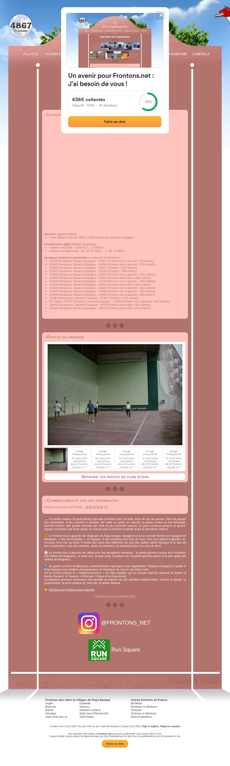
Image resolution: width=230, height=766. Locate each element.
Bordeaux (136, 703)
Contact (200, 54)
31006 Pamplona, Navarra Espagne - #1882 (77, 288)
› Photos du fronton (64, 337)
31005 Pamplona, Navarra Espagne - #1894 (77, 294)
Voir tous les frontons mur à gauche (72, 589)
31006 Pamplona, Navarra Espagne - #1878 (77, 274)
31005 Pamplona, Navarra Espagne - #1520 (77, 271)
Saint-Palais (87, 716)
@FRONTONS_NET (115, 623)
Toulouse (136, 710)
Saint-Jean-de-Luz (56, 716)
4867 (21, 25)
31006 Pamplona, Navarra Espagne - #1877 (77, 267)
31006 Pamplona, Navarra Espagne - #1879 (77, 308)
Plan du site (93, 726)
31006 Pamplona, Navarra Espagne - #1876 (77, 281)
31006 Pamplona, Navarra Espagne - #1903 (77, 284)
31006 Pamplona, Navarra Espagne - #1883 (77, 291)
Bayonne (50, 706)
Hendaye (50, 713)
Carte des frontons (110, 726)
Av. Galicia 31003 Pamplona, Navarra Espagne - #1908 (85, 301)
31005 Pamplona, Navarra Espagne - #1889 (77, 264)
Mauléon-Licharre (90, 710)
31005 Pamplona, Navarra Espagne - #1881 (77, 261)
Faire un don (115, 743)
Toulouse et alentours (143, 713)
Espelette (85, 703)
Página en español (170, 726)
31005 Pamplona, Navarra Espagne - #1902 (77, 278)
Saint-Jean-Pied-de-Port (94, 713)
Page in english (150, 726)
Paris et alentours (141, 716)
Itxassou (85, 706)
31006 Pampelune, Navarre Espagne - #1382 (78, 298)
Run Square (115, 650)
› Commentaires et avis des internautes (81, 500)
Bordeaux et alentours (144, 706)
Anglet (49, 703)
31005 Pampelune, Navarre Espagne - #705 (77, 304)
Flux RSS (135, 726)
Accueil (31, 54)
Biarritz (49, 710)
